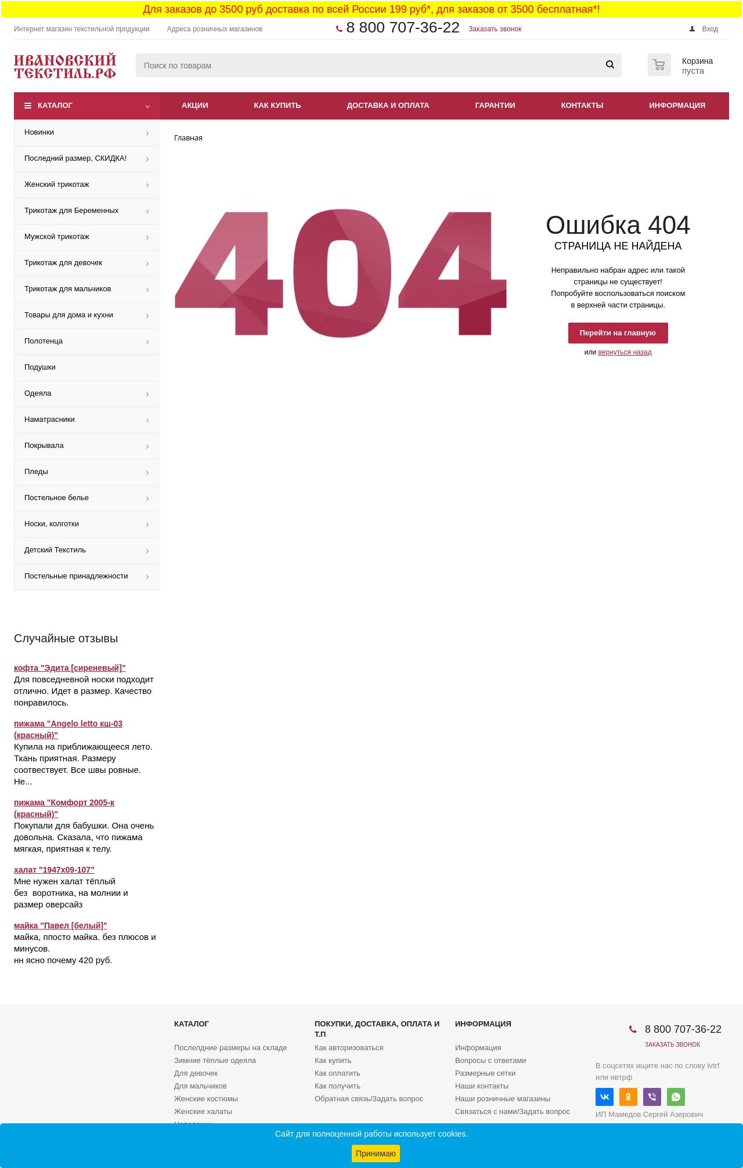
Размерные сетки (485, 1073)
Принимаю (376, 1153)
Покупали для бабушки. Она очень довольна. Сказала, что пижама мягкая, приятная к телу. (84, 837)
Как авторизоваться (349, 1047)
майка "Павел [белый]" (60, 925)
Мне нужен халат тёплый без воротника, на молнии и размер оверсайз (71, 892)
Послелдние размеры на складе (230, 1047)
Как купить (277, 105)
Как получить (337, 1086)
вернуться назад (625, 352)
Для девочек (196, 1073)
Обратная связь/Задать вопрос (369, 1098)
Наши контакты (481, 1086)
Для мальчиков (200, 1086)
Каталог (55, 105)
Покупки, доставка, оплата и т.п (377, 1029)
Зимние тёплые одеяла (215, 1060)
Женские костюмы (206, 1098)
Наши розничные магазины (502, 1098)
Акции (195, 105)
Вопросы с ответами (490, 1060)
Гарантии (495, 105)
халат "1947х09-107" (54, 869)
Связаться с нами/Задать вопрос (512, 1111)
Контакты (582, 105)
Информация (678, 105)
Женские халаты (203, 1111)
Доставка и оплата (388, 105)
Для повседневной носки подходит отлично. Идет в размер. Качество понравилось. (84, 690)
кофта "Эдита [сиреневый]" (70, 667)
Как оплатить (337, 1073)
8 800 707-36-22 (403, 27)
